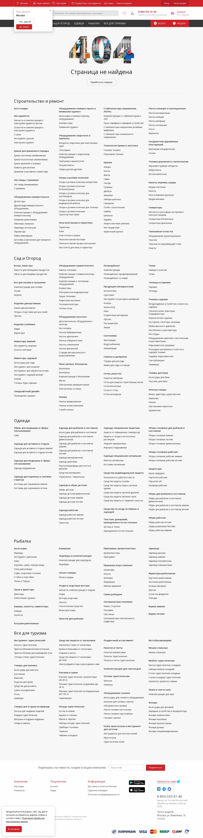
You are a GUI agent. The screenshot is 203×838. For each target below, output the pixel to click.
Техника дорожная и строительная (168, 161)
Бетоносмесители (158, 174)
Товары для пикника (25, 665)
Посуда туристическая (71, 706)
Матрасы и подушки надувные (29, 719)
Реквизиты (19, 790)
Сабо (16, 435)
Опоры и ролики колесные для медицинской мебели (74, 202)
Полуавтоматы (66, 165)
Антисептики (110, 291)
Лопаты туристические (25, 645)
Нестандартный (111, 227)
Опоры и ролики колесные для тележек (78, 207)
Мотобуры (154, 334)
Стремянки (19, 188)
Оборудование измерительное (31, 196)
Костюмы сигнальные (114, 464)
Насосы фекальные (68, 348)
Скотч (152, 129)
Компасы (108, 684)
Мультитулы (110, 737)
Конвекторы (65, 288)
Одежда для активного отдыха (31, 443)
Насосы (62, 602)
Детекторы (19, 201)
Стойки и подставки (24, 577)
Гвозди (107, 183)
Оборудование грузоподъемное (165, 236)
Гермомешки (65, 698)
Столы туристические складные (164, 673)
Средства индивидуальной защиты (124, 472)
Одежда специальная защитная (122, 427)
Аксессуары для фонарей (161, 707)
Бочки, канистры (23, 265)
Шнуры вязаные (156, 199)
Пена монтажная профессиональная (77, 243)
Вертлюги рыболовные (160, 578)
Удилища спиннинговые (160, 565)
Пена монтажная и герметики (75, 222)
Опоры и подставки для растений (30, 312)
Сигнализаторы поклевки (118, 601)
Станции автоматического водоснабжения (72, 354)
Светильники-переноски (161, 406)
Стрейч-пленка (66, 409)
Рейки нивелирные (23, 235)
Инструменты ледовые (25, 345)
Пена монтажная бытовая (72, 239)
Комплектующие (112, 270)
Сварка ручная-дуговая (70, 169)
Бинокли (108, 680)
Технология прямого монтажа (121, 145)
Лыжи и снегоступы (160, 689)
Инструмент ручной (24, 138)
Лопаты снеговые (23, 349)
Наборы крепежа (112, 199)
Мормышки (109, 581)
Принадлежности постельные (118, 530)
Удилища (154, 548)
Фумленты (154, 133)
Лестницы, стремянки (26, 179)
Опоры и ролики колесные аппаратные (78, 182)
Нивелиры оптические (25, 227)
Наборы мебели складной (161, 669)
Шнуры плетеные (157, 187)
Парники (153, 287)
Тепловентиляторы (68, 304)
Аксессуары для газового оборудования (124, 697)
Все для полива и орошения (30, 282)
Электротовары (157, 389)
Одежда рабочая (68, 510)
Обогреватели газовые (115, 705)
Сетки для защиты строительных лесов (123, 382)
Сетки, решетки (112, 373)
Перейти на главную (101, 82)
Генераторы (155, 207)
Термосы (63, 731)
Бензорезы (64, 372)
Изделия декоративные (27, 303)
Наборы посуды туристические (74, 723)
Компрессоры (65, 123)
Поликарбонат (112, 265)
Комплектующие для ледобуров (75, 560)
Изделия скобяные (24, 324)
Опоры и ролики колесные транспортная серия (72, 213)
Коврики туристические (25, 715)
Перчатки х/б (155, 481)
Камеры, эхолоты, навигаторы (31, 606)
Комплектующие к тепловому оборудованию (74, 283)
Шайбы (107, 211)
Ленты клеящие (156, 117)
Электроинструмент (24, 142)
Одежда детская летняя (71, 501)
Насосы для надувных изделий (29, 711)
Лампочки (153, 398)
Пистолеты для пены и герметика (75, 247)
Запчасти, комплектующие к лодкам (77, 590)
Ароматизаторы (112, 553)
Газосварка (64, 150)
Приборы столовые (68, 727)
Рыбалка (93, 23)
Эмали (107, 327)
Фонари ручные (156, 727)
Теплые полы (65, 308)
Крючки (152, 590)
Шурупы (108, 219)
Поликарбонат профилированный (120, 274)
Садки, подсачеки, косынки (27, 573)
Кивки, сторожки (112, 606)
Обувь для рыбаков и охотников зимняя (169, 505)
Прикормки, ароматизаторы (120, 548)
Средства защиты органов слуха (120, 496)
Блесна (107, 573)
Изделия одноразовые (115, 443)
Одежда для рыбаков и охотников (78, 427)
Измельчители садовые (160, 318)
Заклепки (108, 195)
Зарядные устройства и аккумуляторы (168, 711)
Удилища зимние (157, 556)
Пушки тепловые (67, 296)
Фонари (153, 702)
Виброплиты (155, 170)
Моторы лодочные (68, 598)
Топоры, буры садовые (25, 383)
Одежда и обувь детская (73, 485)
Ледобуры (64, 564)
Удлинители (154, 410)
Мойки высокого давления (162, 326)
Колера (107, 303)
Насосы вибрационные (70, 332)
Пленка (63, 396)
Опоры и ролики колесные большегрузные (72, 188)
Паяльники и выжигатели (71, 161)
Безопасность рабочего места (119, 477)
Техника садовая (158, 299)
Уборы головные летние (161, 439)
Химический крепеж (113, 231)
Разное (152, 402)
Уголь (17, 694)
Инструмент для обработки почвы (31, 370)
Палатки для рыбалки (71, 618)
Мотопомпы (65, 328)
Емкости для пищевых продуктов (30, 274)
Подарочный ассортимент (118, 640)
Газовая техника (112, 150)
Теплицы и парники (160, 282)
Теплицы (153, 291)
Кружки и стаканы (68, 715)
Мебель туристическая (162, 660)
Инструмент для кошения (26, 366)
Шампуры (18, 698)
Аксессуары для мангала (26, 670)
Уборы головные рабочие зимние (165, 456)
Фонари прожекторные (160, 723)
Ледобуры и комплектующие (75, 555)
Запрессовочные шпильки (116, 223)
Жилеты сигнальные (114, 460)
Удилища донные (157, 553)
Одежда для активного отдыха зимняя (33, 448)
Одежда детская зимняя (71, 497)
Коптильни (19, 674)
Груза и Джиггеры (24, 589)
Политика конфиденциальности (103, 794)
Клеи (61, 231)
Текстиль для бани (158, 381)
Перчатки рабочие (158, 477)
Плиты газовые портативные (118, 713)
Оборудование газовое (117, 693)
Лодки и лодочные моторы (74, 585)
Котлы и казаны (67, 711)
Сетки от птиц (111, 390)
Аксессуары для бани (159, 377)
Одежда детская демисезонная (74, 493)
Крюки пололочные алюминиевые (31, 159)
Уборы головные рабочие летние (165, 460)
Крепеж (108, 162)
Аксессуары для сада (24, 362)
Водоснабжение (112, 344)
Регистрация (180, 3)
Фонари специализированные (163, 731)
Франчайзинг (41, 3)
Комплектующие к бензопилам (74, 376)
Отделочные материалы (116, 315)
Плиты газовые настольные (117, 709)
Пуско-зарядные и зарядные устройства (124, 123)
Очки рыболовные (23, 569)
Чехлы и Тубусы (22, 581)
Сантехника (110, 335)
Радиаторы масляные (69, 300)
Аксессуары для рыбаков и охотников (78, 432)
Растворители (111, 323)
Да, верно (24, 26)
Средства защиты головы (116, 481)
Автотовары (21, 108)
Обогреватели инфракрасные (73, 292)
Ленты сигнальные (158, 125)
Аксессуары (20, 548)
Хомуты (152, 248)
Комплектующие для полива (28, 287)
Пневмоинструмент (68, 127)
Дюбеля (108, 191)
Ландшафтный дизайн (26, 391)
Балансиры (109, 569)
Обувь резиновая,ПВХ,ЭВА (162, 526)
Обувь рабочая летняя (160, 522)
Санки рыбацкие (113, 594)
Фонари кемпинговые (159, 715)
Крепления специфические (162, 149)
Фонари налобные (158, 719)
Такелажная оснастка (161, 231)
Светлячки (109, 614)
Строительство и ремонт (39, 101)
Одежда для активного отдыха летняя (33, 452)
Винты (107, 175)
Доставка (108, 3)
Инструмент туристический (29, 640)
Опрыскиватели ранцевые (161, 345)
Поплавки (108, 610)
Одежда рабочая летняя (71, 518)
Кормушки (65, 548)
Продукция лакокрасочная (118, 286)
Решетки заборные (113, 378)
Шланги (18, 295)
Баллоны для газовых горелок (119, 701)
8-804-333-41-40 (169, 796)
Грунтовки (109, 295)
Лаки (106, 311)
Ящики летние (157, 613)
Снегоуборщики (156, 360)
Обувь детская (66, 489)
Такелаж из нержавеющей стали (165, 244)
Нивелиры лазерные (24, 223)
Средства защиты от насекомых (77, 640)
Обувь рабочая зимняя (160, 530)
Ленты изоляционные (159, 113)
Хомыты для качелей (24, 167)
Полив (17, 291)
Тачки (152, 265)
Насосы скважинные (69, 344)
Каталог (54, 786)
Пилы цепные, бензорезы (73, 363)
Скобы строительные (114, 207)
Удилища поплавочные (160, 561)
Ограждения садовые (24, 395)
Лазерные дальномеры (25, 219)
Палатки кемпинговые (115, 652)
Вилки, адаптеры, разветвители (164, 394)
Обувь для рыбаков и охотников (167, 493)
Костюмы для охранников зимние (30, 484)
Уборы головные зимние (161, 435)
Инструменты (21, 115)
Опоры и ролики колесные (74, 177)
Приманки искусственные (118, 565)
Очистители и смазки (69, 235)
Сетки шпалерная (112, 394)
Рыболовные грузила (24, 598)
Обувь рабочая (157, 517)
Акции (179, 23)
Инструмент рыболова (25, 556)
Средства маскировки (69, 472)
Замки (17, 328)
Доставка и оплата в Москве (102, 786)
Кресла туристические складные (165, 665)
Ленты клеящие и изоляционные (167, 108)
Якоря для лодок (67, 610)
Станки (17, 134)
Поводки (153, 598)
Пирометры (20, 231)
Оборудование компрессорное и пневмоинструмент (77, 110)
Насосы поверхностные (70, 340)
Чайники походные (68, 735)
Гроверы (108, 187)
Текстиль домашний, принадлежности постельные (120, 521)
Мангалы (18, 678)
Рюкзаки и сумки (68, 672)
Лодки (62, 594)
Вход (166, 3)
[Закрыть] (50, 10)
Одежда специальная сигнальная (122, 455)
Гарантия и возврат (98, 790)
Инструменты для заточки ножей (120, 733)
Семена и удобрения (115, 356)
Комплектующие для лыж (161, 694)
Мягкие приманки (112, 586)
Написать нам (166, 781)
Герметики (64, 227)
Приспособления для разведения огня (33, 653)
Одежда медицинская (24, 468)
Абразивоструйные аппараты (163, 166)
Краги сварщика (156, 473)
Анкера (107, 167)
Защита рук (155, 468)
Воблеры (108, 578)
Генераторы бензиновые (161, 219)
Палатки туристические (115, 656)
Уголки (152, 153)
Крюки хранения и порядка (27, 163)
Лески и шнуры (66, 577)
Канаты (152, 191)
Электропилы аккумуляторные (74, 384)
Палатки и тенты (113, 647)
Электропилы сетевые (70, 388)
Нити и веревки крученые (161, 195)
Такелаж (153, 239)
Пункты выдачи (124, 3)
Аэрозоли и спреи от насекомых (75, 645)
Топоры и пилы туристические (29, 657)
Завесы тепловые (67, 270)
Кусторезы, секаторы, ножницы (164, 322)
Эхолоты (18, 615)
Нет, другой (25, 21)
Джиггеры (19, 594)
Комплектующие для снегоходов (122, 668)
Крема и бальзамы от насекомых (75, 649)
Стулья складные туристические (165, 677)
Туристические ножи (114, 741)
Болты (107, 171)
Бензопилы (64, 368)
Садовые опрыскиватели (161, 356)
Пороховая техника (113, 154)
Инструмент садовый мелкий (28, 374)
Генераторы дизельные (160, 223)
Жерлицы (18, 553)
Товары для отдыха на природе (32, 706)
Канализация (110, 348)
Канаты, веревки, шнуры (162, 182)
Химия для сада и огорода (117, 365)
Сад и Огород (61, 23)
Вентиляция (110, 340)
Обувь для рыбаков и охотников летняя (169, 509)
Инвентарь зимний (24, 341)
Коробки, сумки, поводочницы (29, 565)
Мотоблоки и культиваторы (163, 330)
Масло (62, 380)
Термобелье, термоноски (71, 476)
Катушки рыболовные (26, 623)
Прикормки (109, 556)
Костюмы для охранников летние (30, 488)
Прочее (17, 316)
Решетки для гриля (23, 682)
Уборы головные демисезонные (164, 443)
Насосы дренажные (68, 336)
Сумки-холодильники (24, 690)
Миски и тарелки (67, 719)
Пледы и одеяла (22, 723)
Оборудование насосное (73, 316)
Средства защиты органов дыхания (121, 492)
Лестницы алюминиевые (26, 184)
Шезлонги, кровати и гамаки (163, 681)
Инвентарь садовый (25, 358)
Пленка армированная (70, 401)
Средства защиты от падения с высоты (123, 500)
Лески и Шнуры (67, 572)
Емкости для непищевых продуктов (31, 270)
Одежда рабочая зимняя (71, 514)
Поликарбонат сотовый (115, 278)
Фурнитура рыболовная (162, 573)
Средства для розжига (25, 686)
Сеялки (17, 378)
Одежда (79, 23)
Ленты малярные (157, 121)
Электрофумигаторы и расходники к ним (79, 664)
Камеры (18, 611)
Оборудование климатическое (76, 265)
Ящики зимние (157, 606)
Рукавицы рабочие (158, 485)
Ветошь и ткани (112, 526)
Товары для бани (158, 372)
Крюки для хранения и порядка (31, 150)
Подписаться (155, 767)
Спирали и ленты (67, 653)
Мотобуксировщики (160, 640)
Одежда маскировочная (71, 457)
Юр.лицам (59, 3)
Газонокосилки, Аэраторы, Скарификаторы (162, 312)
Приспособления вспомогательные (31, 649)
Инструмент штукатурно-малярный (121, 299)
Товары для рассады (114, 361)
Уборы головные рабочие (163, 451)
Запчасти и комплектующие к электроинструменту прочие (28, 122)
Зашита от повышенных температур (122, 432)
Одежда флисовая (68, 461)
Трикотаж (64, 522)
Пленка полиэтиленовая (71, 405)
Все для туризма (115, 23)
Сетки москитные (112, 386)
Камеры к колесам (158, 270)
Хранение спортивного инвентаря (31, 171)
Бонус (160, 23)
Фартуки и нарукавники (115, 447)
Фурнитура (19, 333)
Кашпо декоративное (24, 308)
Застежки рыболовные (160, 581)
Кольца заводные (157, 586)
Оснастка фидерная (158, 594)
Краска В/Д (109, 307)
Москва (22, 3)
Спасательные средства (71, 606)
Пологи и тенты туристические (119, 660)
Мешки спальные (158, 647)
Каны (16, 561)
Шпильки (108, 215)
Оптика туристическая (116, 676)
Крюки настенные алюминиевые (30, 155)
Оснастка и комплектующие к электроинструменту (28, 129)
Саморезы (109, 203)
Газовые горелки (112, 717)
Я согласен (13, 829)
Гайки (106, 179)
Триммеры (154, 364)
